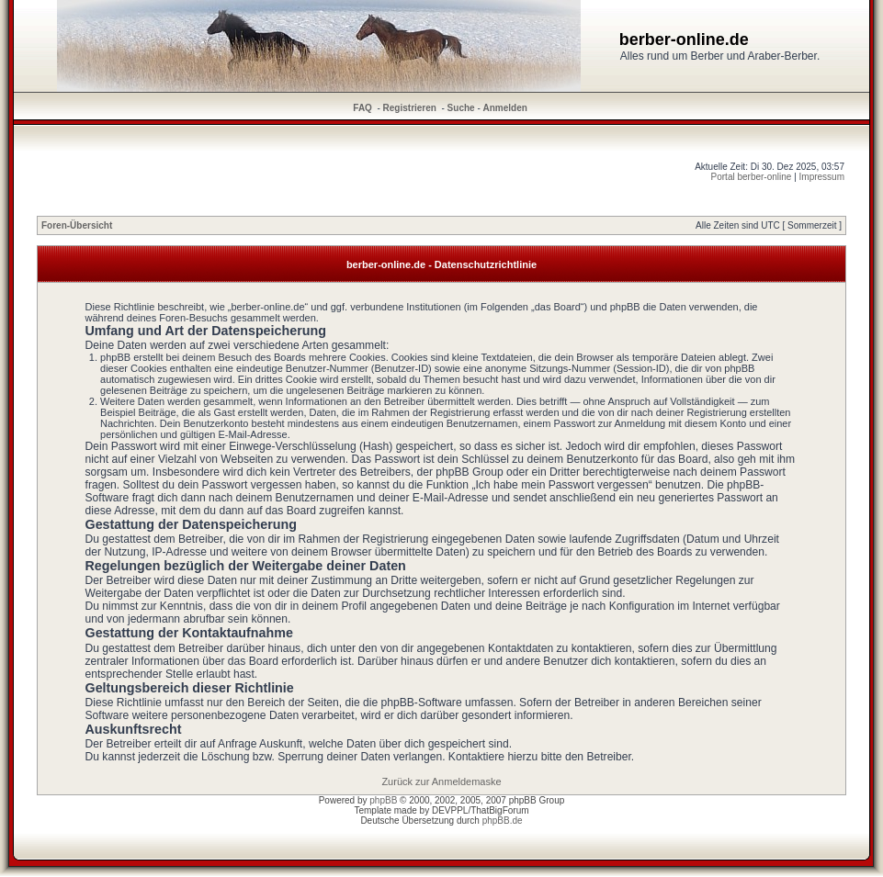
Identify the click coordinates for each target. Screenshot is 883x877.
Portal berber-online (751, 177)
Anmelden (505, 108)
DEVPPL (450, 810)
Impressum (821, 177)
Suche (461, 108)
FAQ (362, 108)
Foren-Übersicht (76, 225)
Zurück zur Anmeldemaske (441, 781)
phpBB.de (502, 820)
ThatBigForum (499, 810)
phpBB (383, 800)
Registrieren (409, 108)
